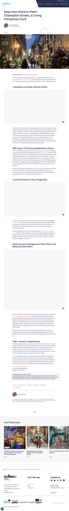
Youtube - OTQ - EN (54, 480)
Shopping (29, 385)
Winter (14, 385)
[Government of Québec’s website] (23, 502)
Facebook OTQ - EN (51, 480)
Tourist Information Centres (10, 486)
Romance (36, 385)
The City (15, 4)
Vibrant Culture (21, 385)
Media (28, 486)
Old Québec (16, 79)
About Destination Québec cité (11, 484)
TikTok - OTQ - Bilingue (64, 480)
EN (66, 0)
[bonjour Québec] (15, 501)
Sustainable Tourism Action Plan (11, 488)
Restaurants (30, 4)
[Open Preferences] (2, 508)
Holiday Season (43, 385)
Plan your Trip (49, 4)
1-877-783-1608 (33, 478)
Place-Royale (44, 152)
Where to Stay (40, 4)
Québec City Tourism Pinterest (61, 480)
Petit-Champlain (26, 79)
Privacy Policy (7, 506)
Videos (62, 4)
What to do (23, 4)
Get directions (53, 492)
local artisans (16, 222)
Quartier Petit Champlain (30, 74)
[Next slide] (66, 437)
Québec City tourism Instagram (57, 480)
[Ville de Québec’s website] (7, 501)
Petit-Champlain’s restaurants (21, 316)
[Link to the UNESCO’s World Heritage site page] (39, 501)
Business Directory (15, 506)
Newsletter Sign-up (8, 492)
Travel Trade (30, 487)
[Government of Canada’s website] (31, 502)
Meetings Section (61, 0)
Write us (6, 490)
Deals (56, 4)
